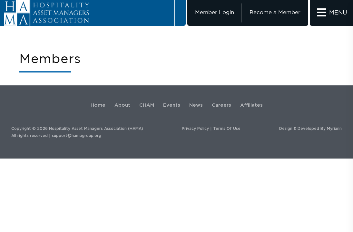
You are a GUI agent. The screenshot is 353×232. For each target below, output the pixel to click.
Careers (221, 105)
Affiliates (251, 105)
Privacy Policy (195, 128)
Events (171, 105)
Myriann (334, 128)
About (122, 105)
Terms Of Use (226, 128)
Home (98, 105)
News (196, 105)
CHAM (146, 105)
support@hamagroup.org (76, 136)
